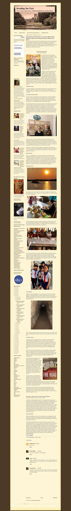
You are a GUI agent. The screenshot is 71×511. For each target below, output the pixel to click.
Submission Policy (44, 32)
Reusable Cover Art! (17, 273)
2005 (16, 353)
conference (15, 371)
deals (15, 373)
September (18, 322)
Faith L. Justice (16, 232)
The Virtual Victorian (17, 262)
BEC (14, 363)
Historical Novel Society (18, 272)
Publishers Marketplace (17, 388)
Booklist (15, 367)
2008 (16, 349)
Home (16, 32)
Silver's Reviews (16, 256)
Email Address (18, 48)
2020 (16, 295)
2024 (16, 290)
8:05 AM (39, 468)
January (17, 333)
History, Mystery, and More (18, 240)
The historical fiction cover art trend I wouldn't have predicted (22, 150)
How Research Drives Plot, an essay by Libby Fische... (20, 316)
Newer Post (28, 497)
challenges (15, 370)
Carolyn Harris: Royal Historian (19, 230)
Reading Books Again (17, 253)
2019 (16, 334)
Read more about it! (17, 198)
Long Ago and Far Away (18, 249)
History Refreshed (17, 244)
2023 (16, 291)
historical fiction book (17, 379)
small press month (17, 391)
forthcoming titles (17, 375)
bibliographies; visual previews (19, 365)
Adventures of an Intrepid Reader (19, 228)
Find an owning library (17, 222)
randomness (16, 389)
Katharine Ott (32, 443)
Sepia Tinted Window (17, 255)
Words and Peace (16, 264)
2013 (16, 342)
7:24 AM (34, 458)
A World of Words (17, 266)
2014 (16, 341)
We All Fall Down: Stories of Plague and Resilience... (20, 309)
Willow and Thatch (17, 263)
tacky (15, 393)
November (18, 298)
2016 (16, 338)
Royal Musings (16, 254)
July (17, 325)
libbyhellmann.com (29, 433)
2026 (16, 287)
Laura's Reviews (16, 248)
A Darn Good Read (17, 231)
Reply (31, 447)
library (15, 383)
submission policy (17, 107)
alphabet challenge (17, 357)
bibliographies (16, 364)
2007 (16, 350)
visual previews (16, 396)
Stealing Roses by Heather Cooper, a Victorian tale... (20, 302)
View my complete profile (18, 98)
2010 (16, 346)
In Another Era (16, 246)
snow (15, 392)
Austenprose (16, 229)
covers (15, 372)
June (17, 326)
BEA (14, 362)
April (17, 329)
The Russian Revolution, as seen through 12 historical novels (22, 116)
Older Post (55, 497)
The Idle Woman (16, 245)
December (18, 297)
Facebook (15, 374)
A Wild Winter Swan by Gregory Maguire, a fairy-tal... (20, 313)
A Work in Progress (17, 265)
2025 (16, 289)
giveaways (15, 376)
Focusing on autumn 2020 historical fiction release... (20, 305)
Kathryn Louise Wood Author (18, 247)
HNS (14, 380)
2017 (16, 337)
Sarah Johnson (18, 86)
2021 (16, 294)
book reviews (16, 366)
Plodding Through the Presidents (19, 252)
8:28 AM (39, 450)
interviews (15, 382)
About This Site (22, 32)
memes (15, 384)
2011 (16, 345)
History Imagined (17, 241)
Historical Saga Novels (17, 235)
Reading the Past (20, 60)
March (17, 330)
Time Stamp (16, 261)
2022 (16, 293)
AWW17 (15, 359)
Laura (31, 458)
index (15, 381)
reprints (15, 390)
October (17, 299)
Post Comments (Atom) (35, 500)
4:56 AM (37, 443)
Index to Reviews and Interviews (33, 32)
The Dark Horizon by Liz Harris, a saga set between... (20, 320)
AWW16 (15, 358)
